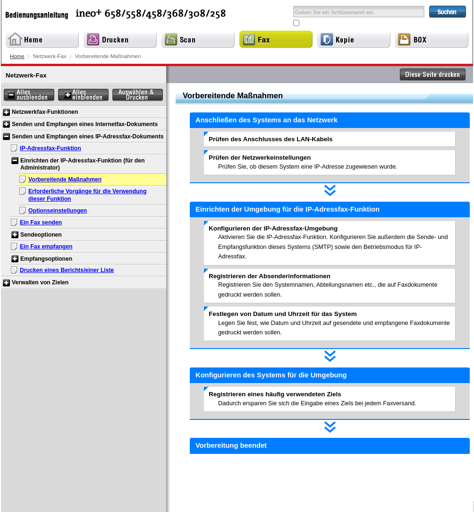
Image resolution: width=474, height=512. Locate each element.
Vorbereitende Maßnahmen (65, 179)
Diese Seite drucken (433, 74)
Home (17, 56)
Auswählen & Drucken (137, 95)
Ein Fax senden (41, 222)
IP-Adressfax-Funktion (50, 148)
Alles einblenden (83, 95)
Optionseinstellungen (57, 210)
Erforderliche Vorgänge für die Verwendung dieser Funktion (87, 195)
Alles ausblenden (29, 95)
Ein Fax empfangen (46, 246)
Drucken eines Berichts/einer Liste (67, 270)
